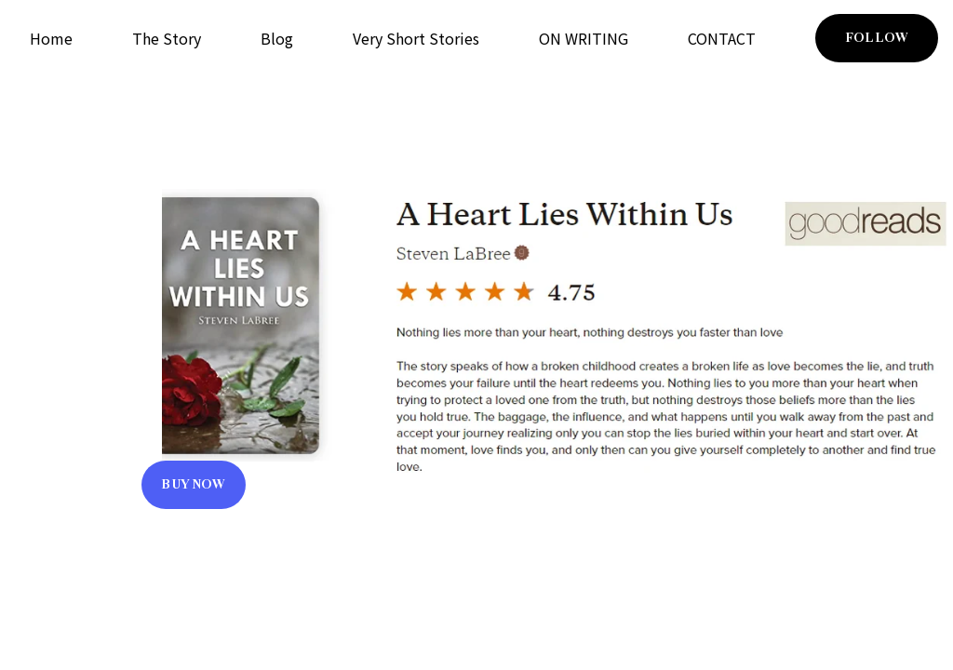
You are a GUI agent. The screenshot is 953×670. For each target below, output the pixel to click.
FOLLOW (876, 38)
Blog (277, 38)
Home (51, 38)
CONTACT (722, 38)
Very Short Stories (416, 38)
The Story (166, 38)
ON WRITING (583, 38)
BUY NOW (193, 484)
